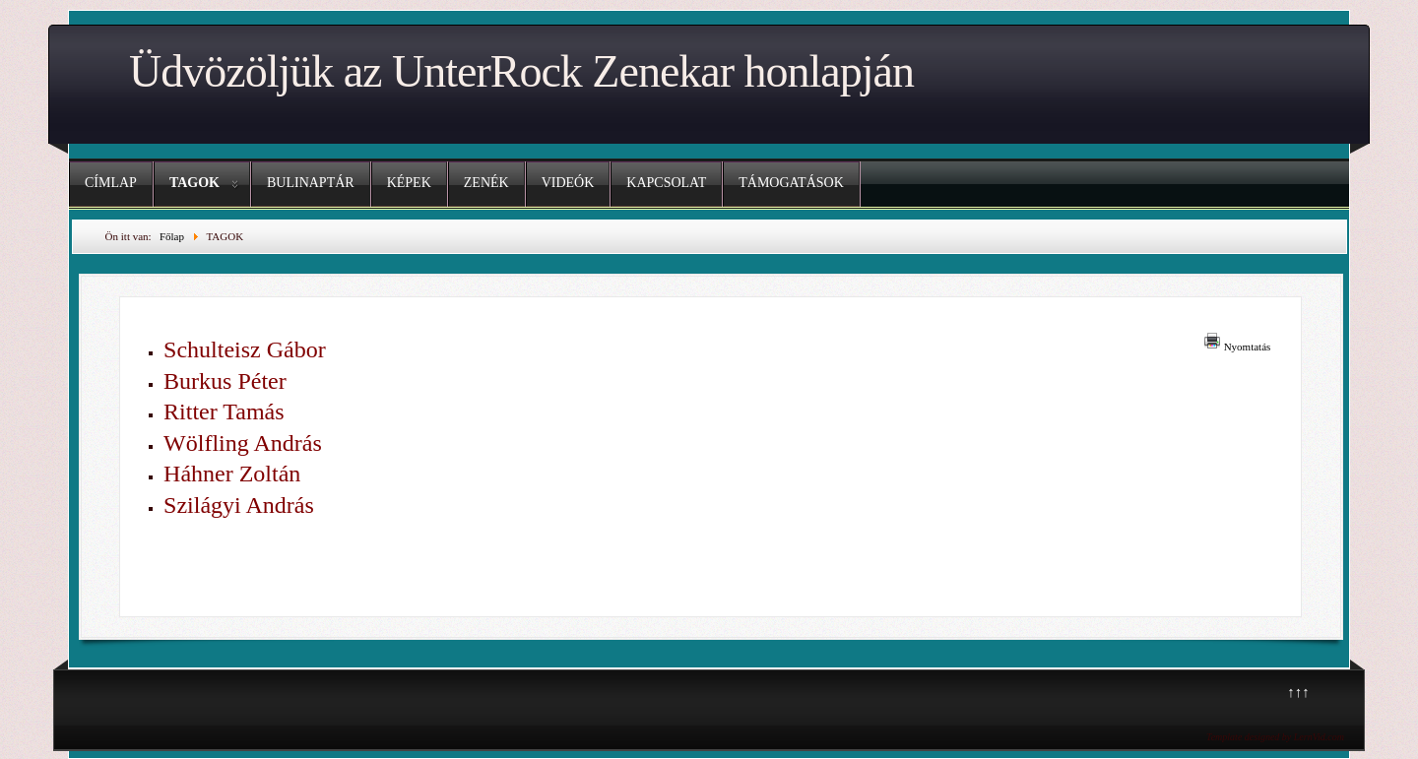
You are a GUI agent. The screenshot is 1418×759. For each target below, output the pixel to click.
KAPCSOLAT (666, 182)
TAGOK (194, 182)
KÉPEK (409, 182)
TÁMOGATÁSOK (791, 182)
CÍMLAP (111, 182)
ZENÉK (486, 182)
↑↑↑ (1298, 692)
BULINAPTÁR (310, 182)
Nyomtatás (1247, 346)
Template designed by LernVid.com (1275, 736)
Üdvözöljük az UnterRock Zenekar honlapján (521, 71)
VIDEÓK (568, 182)
